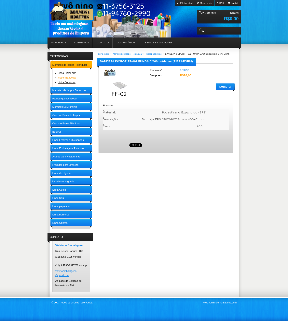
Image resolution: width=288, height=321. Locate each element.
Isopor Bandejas (154, 54)
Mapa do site (206, 3)
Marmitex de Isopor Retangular (127, 54)
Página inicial (103, 54)
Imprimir (235, 3)
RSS (221, 3)
